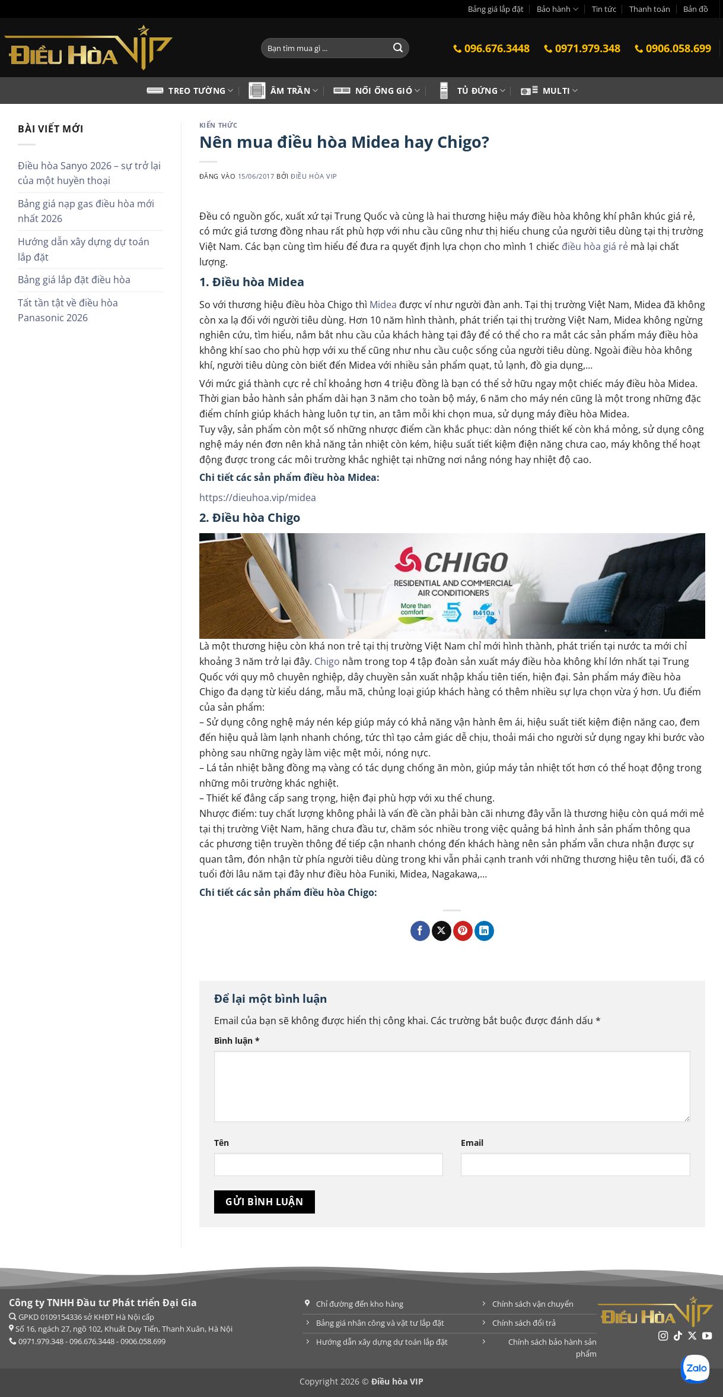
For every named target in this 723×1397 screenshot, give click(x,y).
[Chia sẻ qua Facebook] (420, 931)
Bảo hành (557, 9)
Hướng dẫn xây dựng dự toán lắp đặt (83, 249)
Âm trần (294, 90)
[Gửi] (398, 48)
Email (472, 1142)
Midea (383, 304)
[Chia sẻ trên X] (441, 931)
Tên (221, 1142)
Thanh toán (649, 9)
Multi (560, 90)
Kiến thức (218, 125)
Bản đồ (695, 9)
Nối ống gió (388, 90)
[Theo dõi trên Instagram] (663, 1336)
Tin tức (604, 9)
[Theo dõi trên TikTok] (678, 1336)
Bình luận (237, 1040)
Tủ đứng (481, 90)
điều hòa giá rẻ (595, 246)
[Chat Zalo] (695, 1369)
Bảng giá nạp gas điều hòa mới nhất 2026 (86, 211)
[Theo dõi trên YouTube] (707, 1336)
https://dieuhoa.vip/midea (257, 497)
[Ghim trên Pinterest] (463, 931)
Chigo (327, 661)
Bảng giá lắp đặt (496, 9)
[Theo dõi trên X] (692, 1336)
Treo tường (200, 90)
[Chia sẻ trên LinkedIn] (484, 931)
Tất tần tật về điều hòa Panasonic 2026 (68, 310)
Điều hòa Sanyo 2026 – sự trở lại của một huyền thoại (89, 173)
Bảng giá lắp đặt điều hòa (74, 279)
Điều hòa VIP (314, 176)
